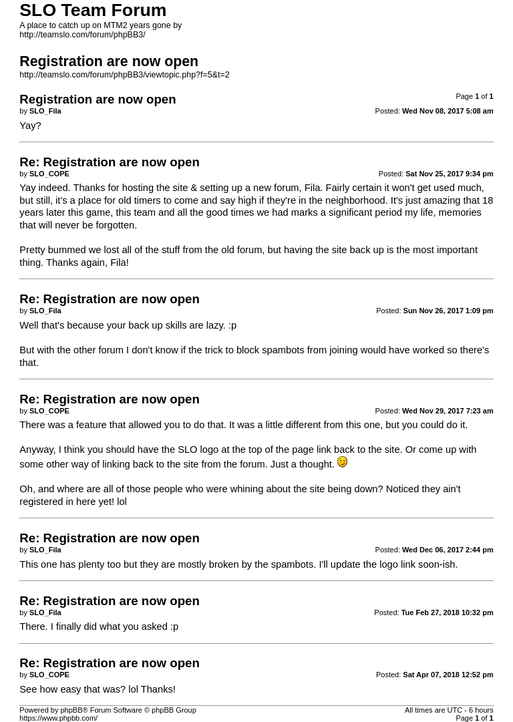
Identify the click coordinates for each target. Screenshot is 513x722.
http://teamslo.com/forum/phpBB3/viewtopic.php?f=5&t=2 (124, 74)
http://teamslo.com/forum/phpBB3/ (82, 34)
